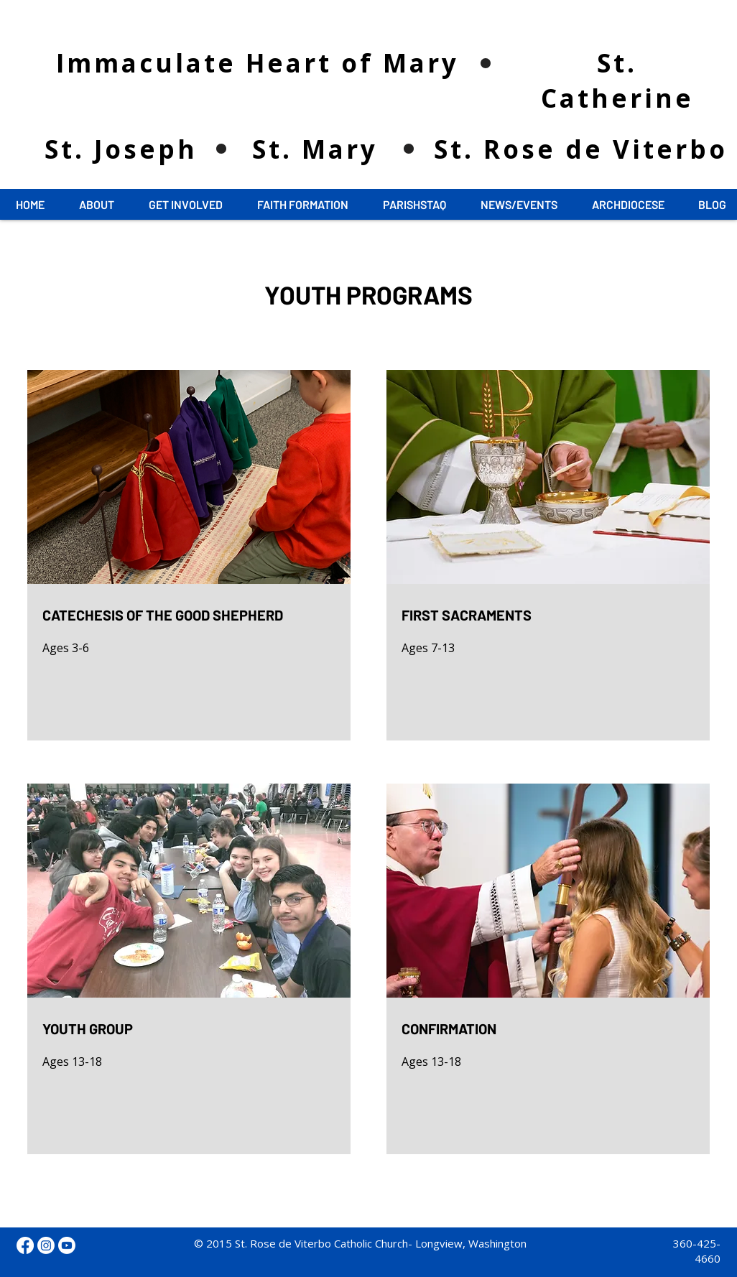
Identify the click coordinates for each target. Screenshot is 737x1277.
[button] (96, 205)
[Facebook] (25, 1245)
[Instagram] (46, 1245)
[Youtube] (66, 1245)
